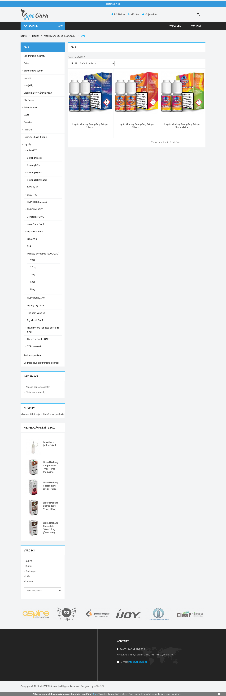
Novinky (29, 408)
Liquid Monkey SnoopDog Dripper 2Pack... (90, 126)
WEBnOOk (99, 686)
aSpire (29, 561)
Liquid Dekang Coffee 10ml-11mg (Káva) (50, 505)
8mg (32, 289)
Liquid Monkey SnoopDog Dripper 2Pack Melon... (182, 126)
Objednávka (149, 14)
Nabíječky (29, 85)
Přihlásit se (119, 14)
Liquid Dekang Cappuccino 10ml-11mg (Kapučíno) (50, 467)
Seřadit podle (87, 63)
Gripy (26, 63)
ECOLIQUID (32, 187)
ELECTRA (32, 194)
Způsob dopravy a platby (38, 387)
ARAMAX (32, 150)
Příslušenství (30, 107)
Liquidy (27, 144)
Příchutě (28, 129)
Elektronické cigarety (34, 56)
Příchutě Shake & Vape (35, 137)
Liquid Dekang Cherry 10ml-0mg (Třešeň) (50, 485)
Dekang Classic (34, 158)
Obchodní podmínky (36, 392)
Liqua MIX (32, 239)
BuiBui (29, 566)
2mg (32, 274)
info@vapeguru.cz (138, 661)
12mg (33, 267)
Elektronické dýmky (33, 70)
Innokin (29, 581)
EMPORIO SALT (35, 209)
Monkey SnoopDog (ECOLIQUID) (43, 253)
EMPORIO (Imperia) (37, 202)
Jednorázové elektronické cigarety (41, 363)
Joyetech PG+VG (35, 217)
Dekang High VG (35, 172)
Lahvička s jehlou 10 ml (49, 444)
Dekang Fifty (33, 165)
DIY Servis (29, 100)
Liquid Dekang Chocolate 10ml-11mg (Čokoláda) (50, 528)
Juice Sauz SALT (35, 224)
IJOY (28, 576)
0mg (32, 259)
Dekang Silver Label (37, 180)
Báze (26, 115)
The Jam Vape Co (36, 313)
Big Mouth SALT (35, 320)
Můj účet (134, 14)
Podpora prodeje (32, 355)
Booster (28, 122)
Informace (31, 376)
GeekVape (31, 571)
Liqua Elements (35, 231)
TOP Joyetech (34, 346)
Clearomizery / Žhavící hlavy (38, 93)
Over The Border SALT (38, 339)
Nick (29, 246)
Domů (24, 36)
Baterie (27, 78)
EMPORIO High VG (36, 298)
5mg (32, 282)
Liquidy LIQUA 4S (35, 305)
